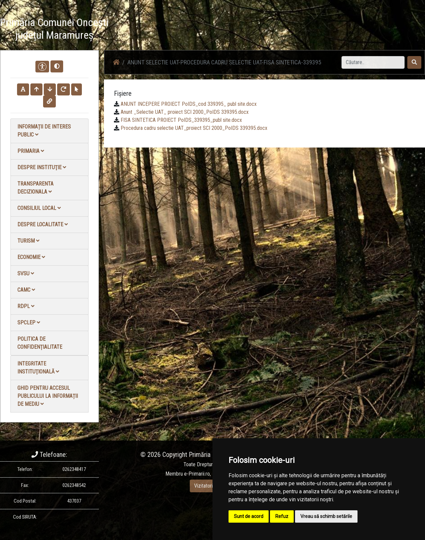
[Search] (373, 62)
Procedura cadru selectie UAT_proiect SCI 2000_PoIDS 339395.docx (194, 128)
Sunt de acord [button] (248, 516)
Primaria (30, 151)
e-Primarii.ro (197, 474)
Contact (343, 30)
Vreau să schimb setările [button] (326, 516)
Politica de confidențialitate (39, 343)
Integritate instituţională (38, 367)
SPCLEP (28, 322)
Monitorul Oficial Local (384, 30)
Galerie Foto (278, 30)
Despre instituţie (41, 167)
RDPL (25, 306)
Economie (31, 257)
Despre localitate (42, 224)
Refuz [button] (281, 516)
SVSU (25, 273)
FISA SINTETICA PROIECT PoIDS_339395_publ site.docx (181, 120)
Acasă (212, 30)
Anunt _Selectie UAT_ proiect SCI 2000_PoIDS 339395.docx (185, 112)
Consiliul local (39, 208)
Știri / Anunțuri (242, 30)
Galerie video (313, 30)
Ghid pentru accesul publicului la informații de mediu (47, 396)
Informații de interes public (44, 130)
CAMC (26, 290)
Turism (28, 241)
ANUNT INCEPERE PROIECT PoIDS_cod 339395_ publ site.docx (189, 104)
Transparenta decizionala (35, 188)
